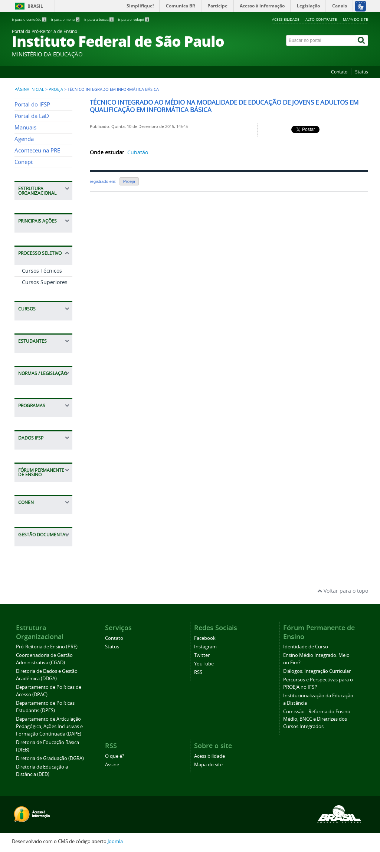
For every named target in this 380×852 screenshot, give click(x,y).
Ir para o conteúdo (29, 19)
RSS (198, 672)
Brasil (35, 6)
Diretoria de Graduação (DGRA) (50, 758)
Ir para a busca (99, 19)
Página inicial (29, 89)
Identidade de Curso (305, 647)
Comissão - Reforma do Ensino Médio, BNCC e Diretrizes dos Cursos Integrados (316, 719)
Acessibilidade (285, 19)
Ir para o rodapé (133, 19)
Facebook (205, 638)
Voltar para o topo (342, 590)
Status (361, 72)
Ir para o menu (66, 19)
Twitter (202, 655)
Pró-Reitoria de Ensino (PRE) (47, 647)
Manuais (25, 127)
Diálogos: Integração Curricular (317, 671)
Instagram (205, 647)
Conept (23, 161)
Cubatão (137, 152)
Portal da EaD (31, 115)
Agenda (24, 138)
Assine (112, 764)
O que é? (114, 756)
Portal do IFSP (32, 104)
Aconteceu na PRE (37, 150)
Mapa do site (355, 19)
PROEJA (56, 89)
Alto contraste (321, 19)
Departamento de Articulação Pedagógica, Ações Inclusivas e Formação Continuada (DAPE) (49, 726)
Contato (339, 72)
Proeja (129, 181)
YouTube (204, 664)
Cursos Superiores (45, 282)
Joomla (115, 841)
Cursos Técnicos (42, 270)
